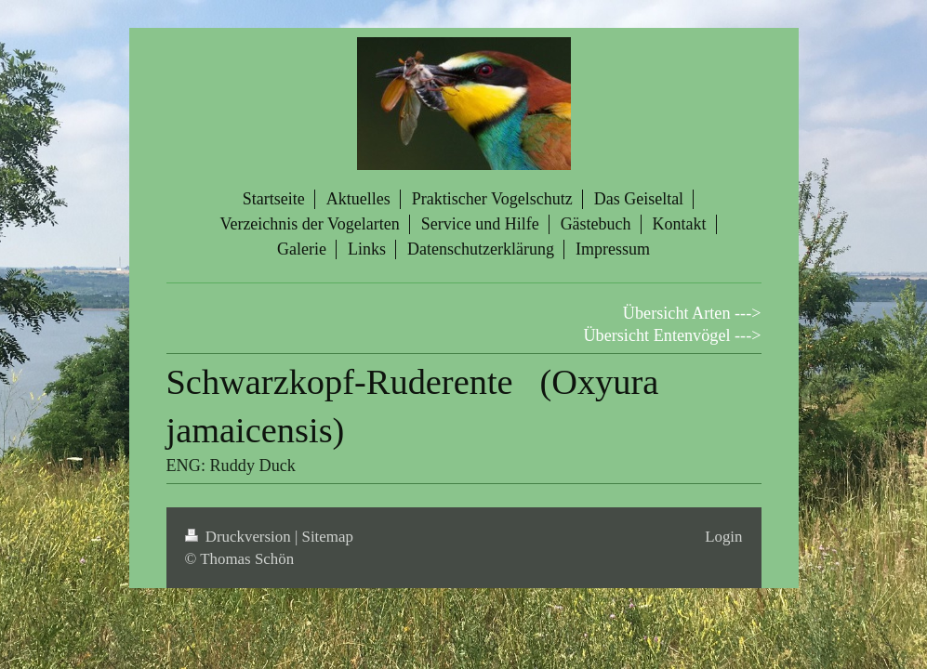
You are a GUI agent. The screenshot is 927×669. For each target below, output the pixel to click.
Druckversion (240, 536)
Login (723, 536)
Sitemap (327, 536)
